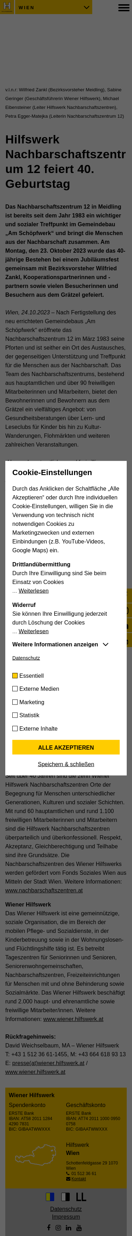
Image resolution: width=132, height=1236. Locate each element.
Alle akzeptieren (66, 747)
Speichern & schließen (66, 764)
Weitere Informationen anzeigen (55, 644)
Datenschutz (26, 657)
